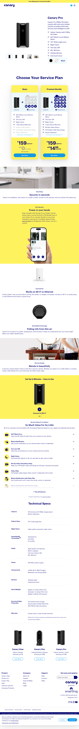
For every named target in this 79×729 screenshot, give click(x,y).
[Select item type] (50, 60)
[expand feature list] (24, 135)
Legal (25, 685)
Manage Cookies (36, 709)
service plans (26, 221)
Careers (25, 678)
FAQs (43, 681)
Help (43, 676)
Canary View (6, 676)
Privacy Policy (18, 709)
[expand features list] (39, 492)
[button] (38, 416)
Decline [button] (63, 720)
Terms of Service (9, 709)
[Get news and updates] (75, 677)
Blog (24, 683)
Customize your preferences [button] (10, 723)
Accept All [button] (72, 720)
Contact (44, 678)
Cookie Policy (27, 709)
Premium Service (7, 685)
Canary (71, 5)
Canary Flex (5, 681)
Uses (3, 683)
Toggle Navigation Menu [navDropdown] (74, 6)
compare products (46, 496)
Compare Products (8, 688)
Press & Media (27, 681)
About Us (26, 676)
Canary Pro (5, 678)
